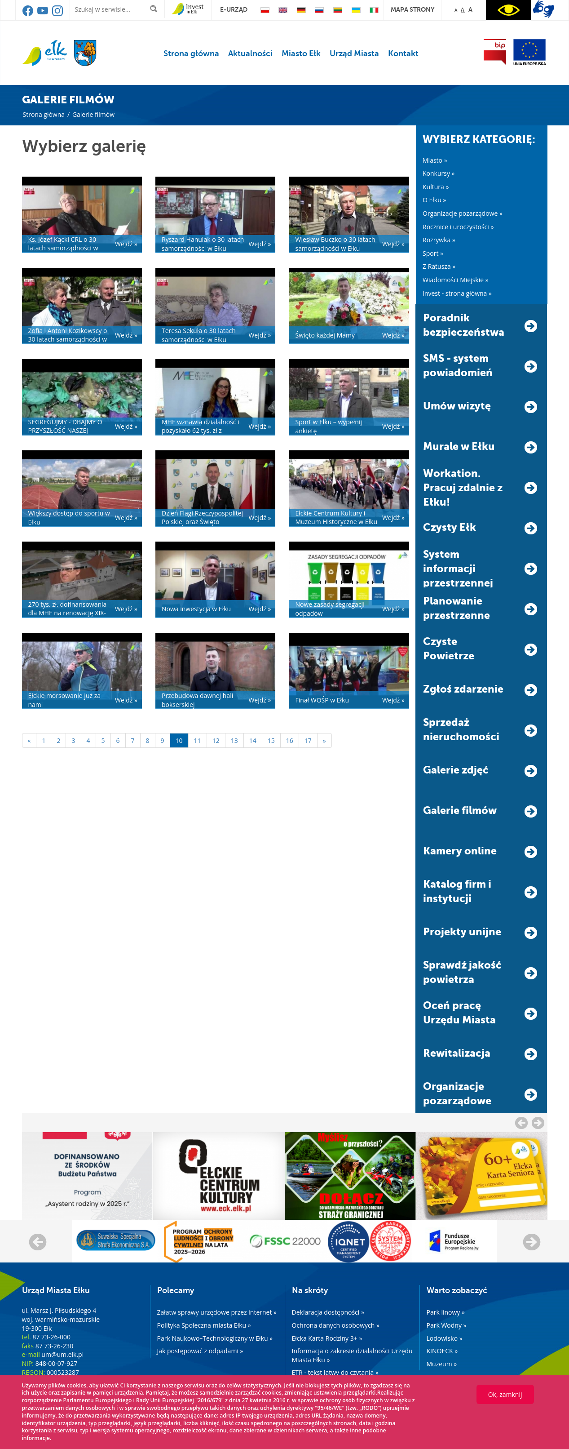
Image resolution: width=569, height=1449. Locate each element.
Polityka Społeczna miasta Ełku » (204, 1325)
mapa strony (412, 9)
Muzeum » (442, 1364)
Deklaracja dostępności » (328, 1312)
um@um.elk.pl (62, 1354)
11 (197, 740)
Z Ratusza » (439, 266)
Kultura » (436, 186)
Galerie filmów (93, 114)
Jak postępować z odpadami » (200, 1351)
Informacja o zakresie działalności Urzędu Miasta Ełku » (352, 1355)
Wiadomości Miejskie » (456, 280)
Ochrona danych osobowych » (335, 1325)
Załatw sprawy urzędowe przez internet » (217, 1312)
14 (252, 740)
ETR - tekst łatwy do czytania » (335, 1372)
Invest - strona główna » (457, 293)
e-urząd (233, 9)
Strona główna (191, 53)
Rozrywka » (439, 240)
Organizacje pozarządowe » (463, 213)
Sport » (433, 253)
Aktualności (250, 53)
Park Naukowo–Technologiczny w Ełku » (215, 1338)
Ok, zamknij (505, 1394)
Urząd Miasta (354, 53)
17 (308, 740)
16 (289, 740)
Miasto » (435, 160)
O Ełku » (434, 200)
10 (179, 740)
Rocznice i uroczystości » (458, 226)
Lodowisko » (445, 1338)
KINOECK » (442, 1351)
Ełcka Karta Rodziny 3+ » (327, 1338)
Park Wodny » (447, 1325)
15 (271, 740)
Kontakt (403, 53)
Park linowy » (446, 1312)
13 (234, 740)
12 (216, 740)
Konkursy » (439, 173)
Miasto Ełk (301, 53)
